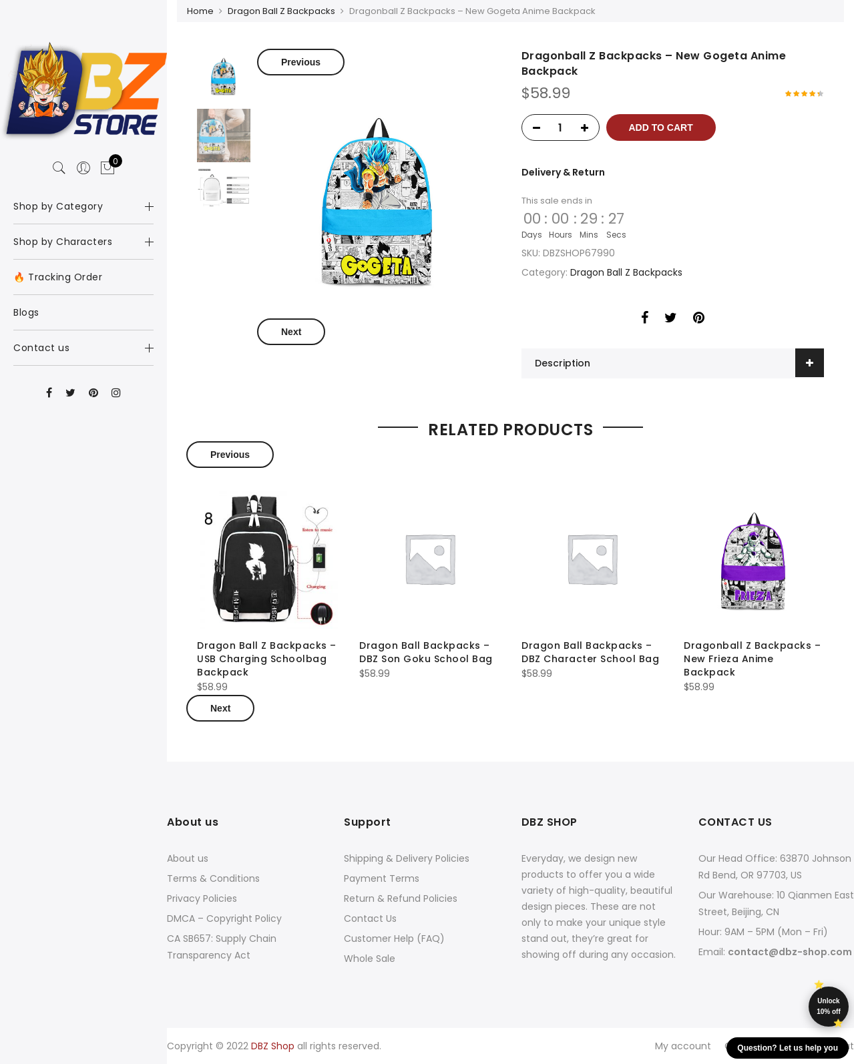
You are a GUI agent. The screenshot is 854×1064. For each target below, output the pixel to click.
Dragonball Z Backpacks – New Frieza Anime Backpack (752, 659)
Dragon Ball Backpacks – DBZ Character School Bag (590, 652)
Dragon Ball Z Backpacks (281, 11)
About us (187, 858)
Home (200, 11)
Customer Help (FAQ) (394, 938)
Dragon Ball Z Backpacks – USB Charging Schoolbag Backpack (267, 659)
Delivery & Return (563, 172)
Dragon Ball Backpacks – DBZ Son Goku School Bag (426, 652)
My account (683, 1046)
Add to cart (661, 127)
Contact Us (370, 918)
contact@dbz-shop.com (790, 952)
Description (562, 363)
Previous (301, 62)
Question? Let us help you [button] (787, 1048)
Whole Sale (369, 958)
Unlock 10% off (829, 1006)
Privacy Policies (202, 898)
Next (291, 331)
